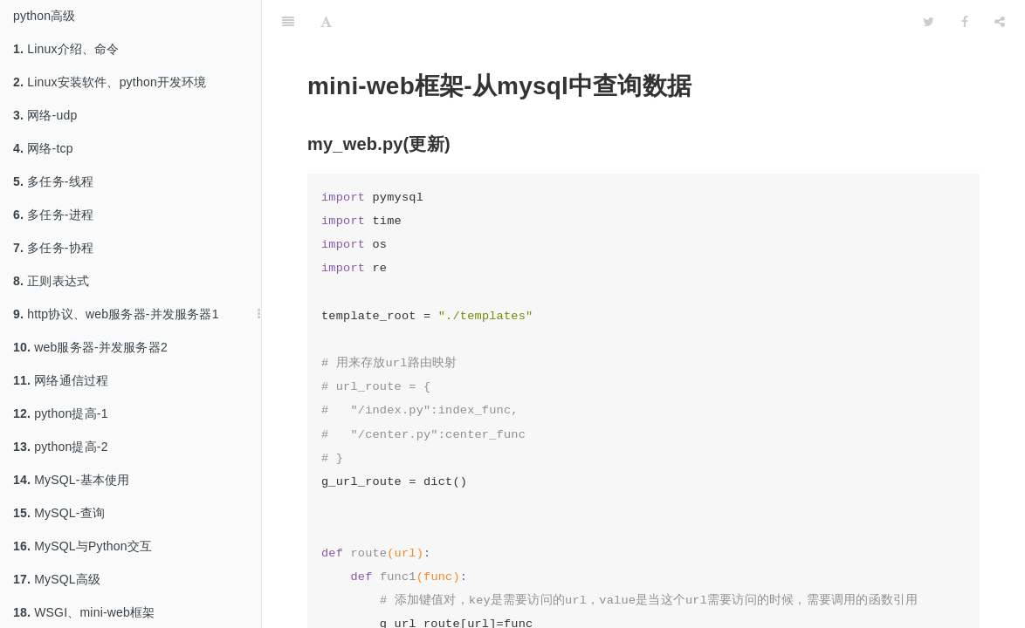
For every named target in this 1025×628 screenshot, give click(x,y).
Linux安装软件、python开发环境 (110, 82)
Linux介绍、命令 (66, 49)
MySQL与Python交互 (82, 546)
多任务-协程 (53, 248)
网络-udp (45, 115)
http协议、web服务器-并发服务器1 (116, 314)
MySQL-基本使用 (71, 480)
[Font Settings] (326, 22)
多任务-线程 (53, 181)
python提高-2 (60, 447)
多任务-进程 (53, 215)
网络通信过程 (60, 380)
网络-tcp (43, 148)
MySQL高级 (56, 579)
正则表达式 (51, 281)
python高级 (44, 16)
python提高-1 (60, 413)
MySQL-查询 (59, 513)
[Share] (999, 22)
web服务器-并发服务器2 (90, 347)
